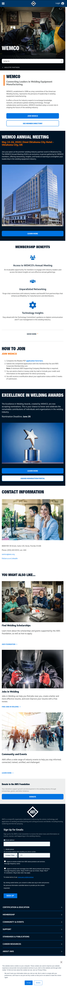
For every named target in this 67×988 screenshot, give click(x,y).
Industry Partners (12, 67)
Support (7, 929)
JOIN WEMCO (33, 116)
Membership (9, 914)
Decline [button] (38, 983)
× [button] (61, 962)
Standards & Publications (16, 936)
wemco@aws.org (8, 554)
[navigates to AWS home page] (33, 5)
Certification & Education (16, 907)
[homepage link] (32, 811)
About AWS (8, 951)
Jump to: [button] (6, 61)
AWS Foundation (8, 644)
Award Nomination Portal (32, 478)
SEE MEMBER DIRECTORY (32, 123)
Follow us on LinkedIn (10, 558)
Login (58, 3)
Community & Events (13, 922)
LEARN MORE (32, 471)
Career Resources (12, 944)
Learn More (32, 234)
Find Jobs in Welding (10, 707)
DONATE (32, 797)
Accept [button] (29, 983)
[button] (32, 332)
